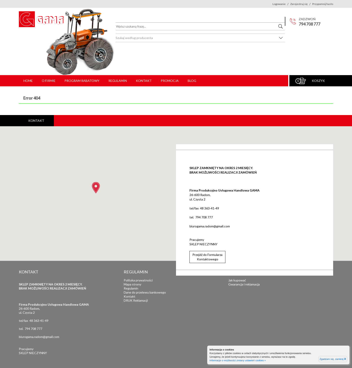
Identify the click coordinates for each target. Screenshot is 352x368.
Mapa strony (132, 284)
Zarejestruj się (299, 4)
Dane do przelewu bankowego (145, 292)
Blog (192, 81)
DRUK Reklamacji (136, 300)
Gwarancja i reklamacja (244, 284)
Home (28, 81)
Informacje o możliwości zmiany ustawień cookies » (237, 360)
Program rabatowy (81, 81)
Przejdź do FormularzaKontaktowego (207, 257)
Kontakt (144, 81)
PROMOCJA (170, 81)
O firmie (48, 81)
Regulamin (117, 81)
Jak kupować (237, 280)
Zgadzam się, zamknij (333, 359)
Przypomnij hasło (322, 4)
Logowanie (279, 4)
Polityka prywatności (138, 280)
